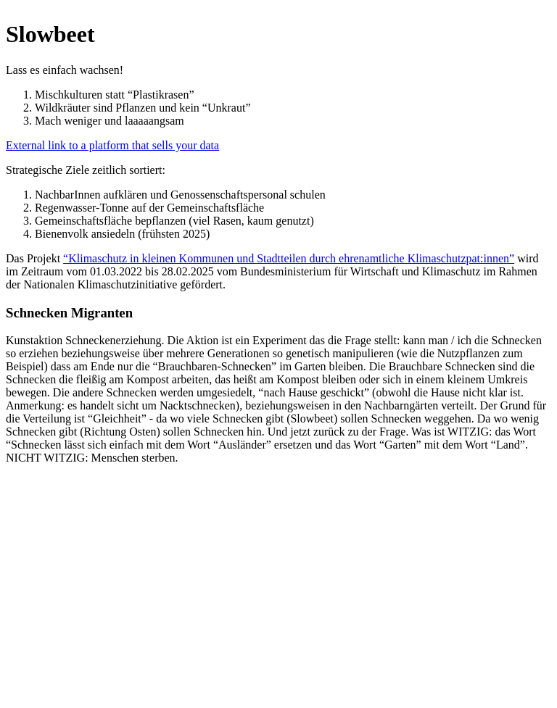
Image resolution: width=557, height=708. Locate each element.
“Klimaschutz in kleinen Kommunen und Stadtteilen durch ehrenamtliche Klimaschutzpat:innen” (288, 258)
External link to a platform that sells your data (112, 145)
